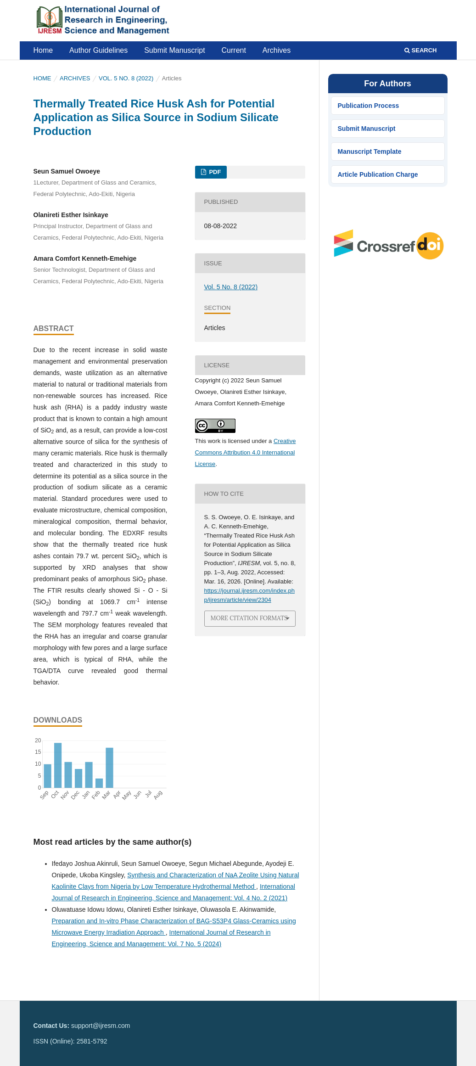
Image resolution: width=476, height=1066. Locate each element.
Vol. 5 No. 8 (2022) (126, 78)
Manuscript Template (370, 151)
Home (43, 50)
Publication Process (368, 105)
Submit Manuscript (174, 50)
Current (234, 50)
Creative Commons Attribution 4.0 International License (245, 452)
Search (420, 50)
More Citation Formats (249, 618)
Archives (277, 50)
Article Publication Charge (378, 174)
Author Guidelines (98, 50)
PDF (214, 171)
